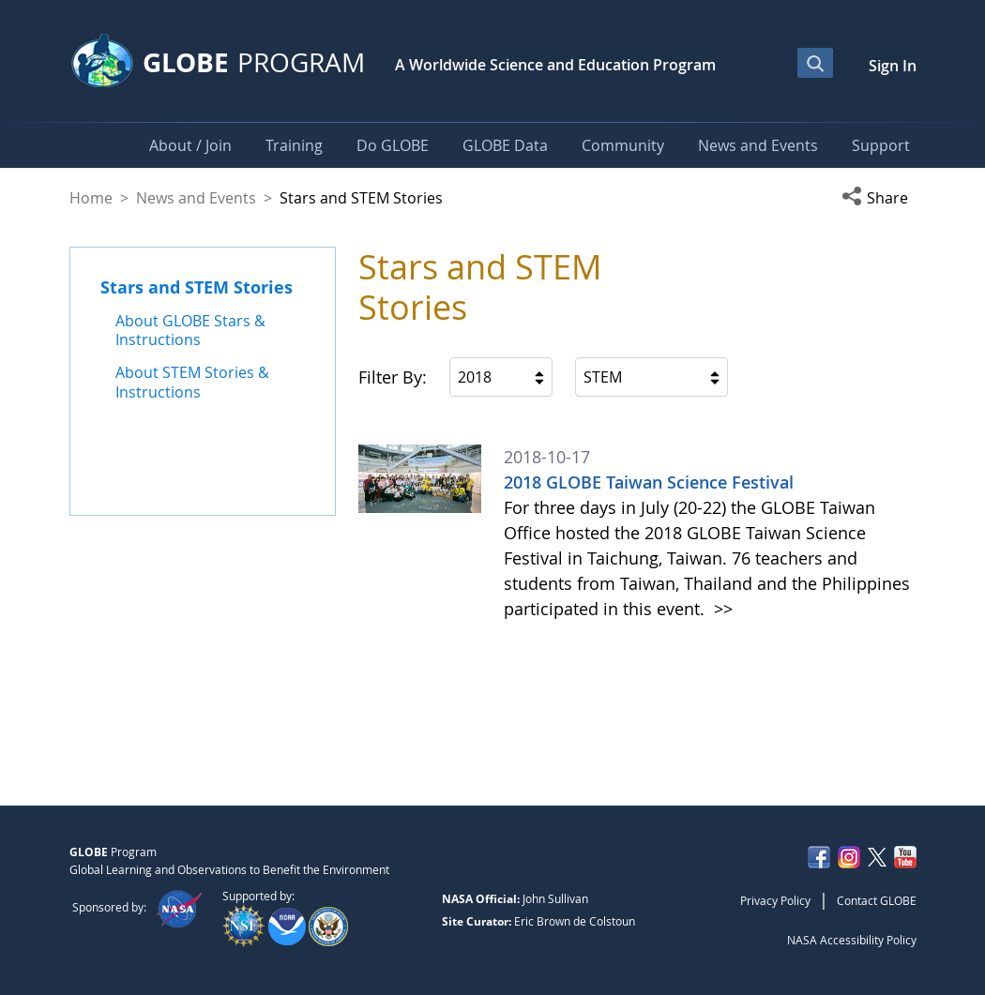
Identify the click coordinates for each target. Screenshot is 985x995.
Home (91, 198)
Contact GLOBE (877, 900)
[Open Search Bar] (815, 63)
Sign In (893, 65)
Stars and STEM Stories (196, 287)
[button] (879, 198)
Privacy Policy (775, 900)
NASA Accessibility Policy (852, 939)
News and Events (196, 198)
